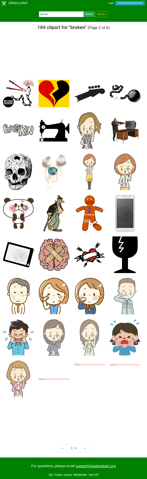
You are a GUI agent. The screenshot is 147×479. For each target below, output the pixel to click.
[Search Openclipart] (61, 14)
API (96, 474)
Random (101, 14)
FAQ (51, 474)
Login (111, 3)
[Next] (84, 448)
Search (89, 14)
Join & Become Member (130, 3)
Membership (80, 474)
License (68, 474)
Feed (91, 474)
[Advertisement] (73, 57)
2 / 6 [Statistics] (73, 448)
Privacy (58, 474)
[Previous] (62, 448)
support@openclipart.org (96, 466)
